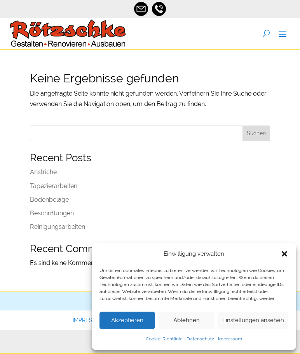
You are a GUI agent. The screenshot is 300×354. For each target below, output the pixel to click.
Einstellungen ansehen (253, 320)
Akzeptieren (127, 320)
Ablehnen (186, 320)
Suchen (256, 133)
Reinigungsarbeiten (57, 226)
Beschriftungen (52, 213)
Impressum (230, 339)
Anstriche (43, 172)
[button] (284, 254)
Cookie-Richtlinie (164, 339)
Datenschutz (200, 339)
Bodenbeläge (49, 199)
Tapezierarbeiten (53, 186)
